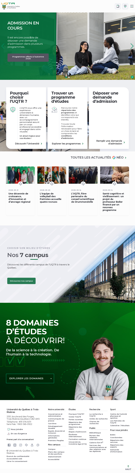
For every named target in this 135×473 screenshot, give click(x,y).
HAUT (128, 468)
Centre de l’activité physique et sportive (118, 416)
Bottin (112, 435)
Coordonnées (116, 437)
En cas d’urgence (17, 433)
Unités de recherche (98, 419)
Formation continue (77, 439)
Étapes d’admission (77, 432)
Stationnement (54, 457)
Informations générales (54, 437)
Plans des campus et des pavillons (56, 453)
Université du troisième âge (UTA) (78, 443)
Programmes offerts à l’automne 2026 (28, 57)
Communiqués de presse (56, 420)
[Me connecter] (125, 6)
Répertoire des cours (75, 428)
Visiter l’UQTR (75, 417)
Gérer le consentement (17, 461)
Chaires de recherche (94, 422)
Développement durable (55, 427)
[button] (132, 46)
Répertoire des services (116, 441)
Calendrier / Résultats (119, 425)
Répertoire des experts (116, 446)
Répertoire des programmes (75, 423)
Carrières (52, 423)
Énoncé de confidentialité (18, 456)
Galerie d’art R (96, 442)
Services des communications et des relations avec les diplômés (98, 448)
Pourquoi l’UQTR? (76, 414)
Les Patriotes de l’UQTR (117, 422)
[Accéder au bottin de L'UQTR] (118, 6)
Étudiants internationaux (75, 435)
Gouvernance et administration (55, 415)
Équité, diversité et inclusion (56, 432)
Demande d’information (116, 451)
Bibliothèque (95, 433)
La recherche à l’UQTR (96, 415)
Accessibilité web (14, 459)
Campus (51, 449)
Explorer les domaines (26, 378)
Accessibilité (53, 459)
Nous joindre (15, 429)
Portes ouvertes (76, 419)
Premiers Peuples (56, 440)
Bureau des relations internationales (96, 437)
